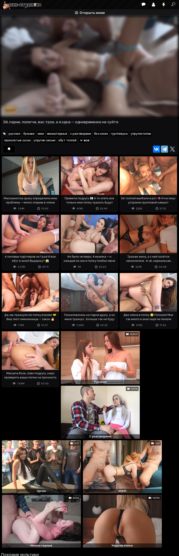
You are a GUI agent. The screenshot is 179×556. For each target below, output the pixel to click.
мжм (41, 134)
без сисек (101, 134)
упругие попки (141, 134)
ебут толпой (67, 140)
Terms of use (23, 535)
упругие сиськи (44, 140)
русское (14, 134)
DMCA (8, 535)
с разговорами (80, 134)
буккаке (29, 134)
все (84, 140)
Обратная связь (47, 535)
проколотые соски (17, 140)
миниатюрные (57, 134)
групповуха (119, 134)
